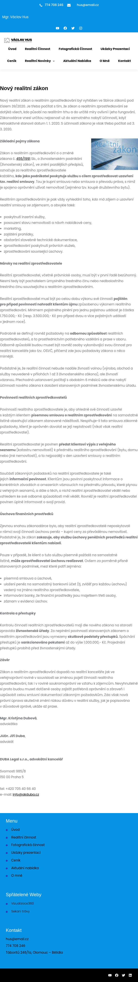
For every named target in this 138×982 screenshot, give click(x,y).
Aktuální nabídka (25, 868)
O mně (16, 875)
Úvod (15, 829)
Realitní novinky (38, 61)
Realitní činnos (23, 837)
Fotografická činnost (28, 845)
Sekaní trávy (20, 911)
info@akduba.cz (26, 794)
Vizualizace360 (22, 903)
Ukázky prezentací (26, 852)
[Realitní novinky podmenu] (54, 61)
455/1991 (23, 158)
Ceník (15, 860)
